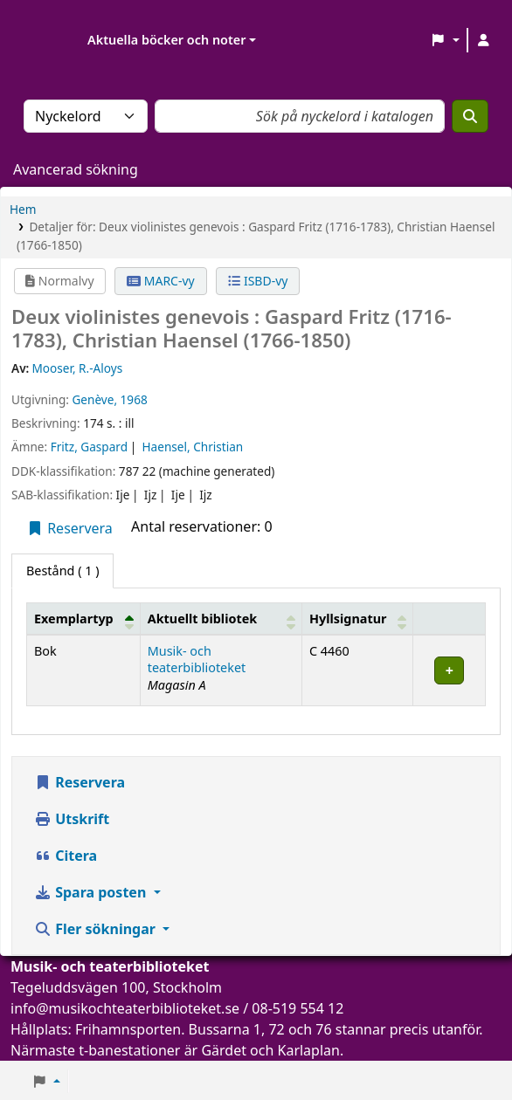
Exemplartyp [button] (74, 618)
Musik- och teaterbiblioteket (197, 659)
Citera (65, 855)
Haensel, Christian (193, 446)
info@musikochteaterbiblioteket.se (124, 1008)
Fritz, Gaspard (89, 446)
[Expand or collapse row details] (449, 670)
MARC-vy (161, 280)
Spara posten (91, 892)
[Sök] (470, 116)
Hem (23, 209)
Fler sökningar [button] (96, 928)
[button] (445, 40)
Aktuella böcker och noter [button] (166, 39)
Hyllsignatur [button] (347, 618)
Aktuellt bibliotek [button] (202, 618)
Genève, (94, 399)
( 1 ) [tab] (62, 570)
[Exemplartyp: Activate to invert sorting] (84, 618)
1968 (134, 399)
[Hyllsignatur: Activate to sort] (357, 618)
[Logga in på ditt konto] (483, 40)
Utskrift (71, 818)
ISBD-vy (257, 280)
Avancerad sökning (75, 169)
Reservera (69, 528)
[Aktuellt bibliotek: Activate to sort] (220, 618)
